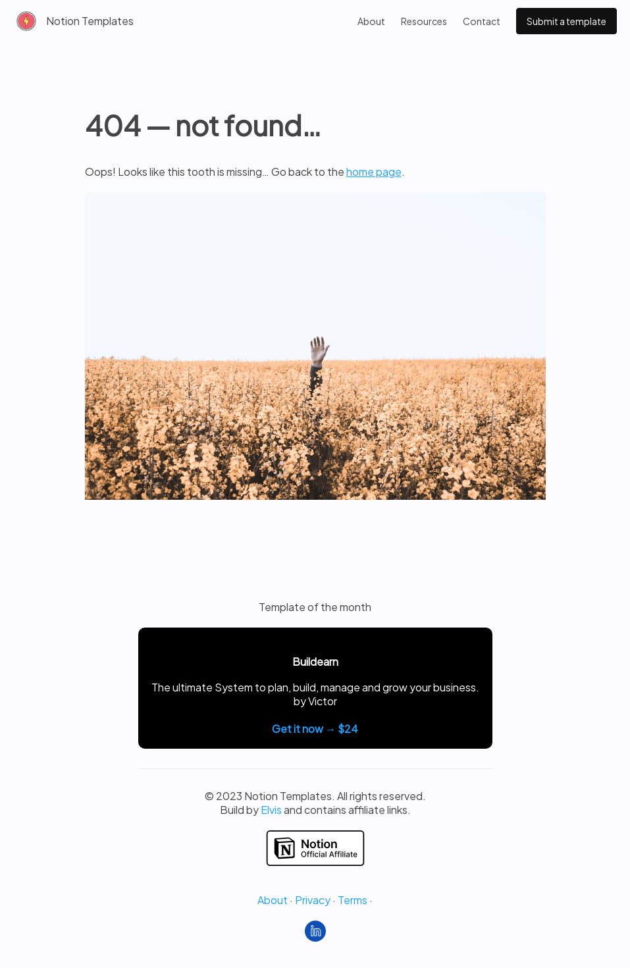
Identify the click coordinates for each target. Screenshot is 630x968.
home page (374, 171)
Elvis (271, 810)
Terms (352, 900)
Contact (481, 21)
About (371, 21)
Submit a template (566, 21)
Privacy (312, 900)
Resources (424, 21)
